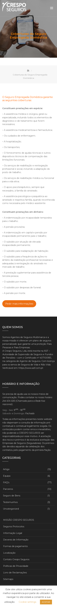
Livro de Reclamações (15, 572)
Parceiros (8, 489)
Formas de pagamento (15, 546)
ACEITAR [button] (46, 602)
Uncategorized (11, 508)
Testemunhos (10, 502)
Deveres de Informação (15, 539)
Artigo (6, 469)
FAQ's (6, 482)
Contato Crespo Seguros (16, 559)
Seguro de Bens (11, 495)
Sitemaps (8, 579)
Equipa (6, 475)
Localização (9, 552)
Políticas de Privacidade (15, 566)
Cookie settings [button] (27, 601)
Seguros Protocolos (13, 526)
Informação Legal (12, 533)
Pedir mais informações (19, 303)
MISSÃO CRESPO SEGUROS (18, 520)
